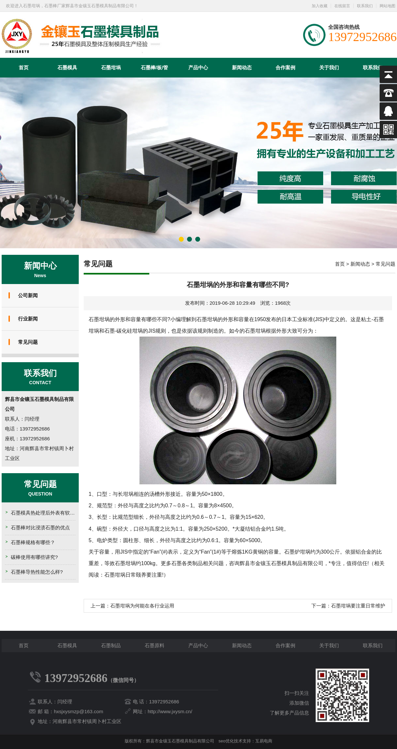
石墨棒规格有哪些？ (33, 542)
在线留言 (342, 6)
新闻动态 (242, 67)
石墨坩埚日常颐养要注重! (133, 575)
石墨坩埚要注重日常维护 (358, 605)
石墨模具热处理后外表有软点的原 (48, 513)
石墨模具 (67, 67)
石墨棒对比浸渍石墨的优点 (40, 527)
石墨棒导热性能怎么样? (37, 572)
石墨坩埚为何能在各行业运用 (142, 605)
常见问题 (28, 342)
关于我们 (329, 67)
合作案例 (285, 67)
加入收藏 (319, 6)
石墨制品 (111, 645)
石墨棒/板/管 (154, 67)
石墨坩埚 (111, 67)
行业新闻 (28, 318)
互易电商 (263, 740)
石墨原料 (154, 645)
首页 (24, 67)
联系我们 (365, 6)
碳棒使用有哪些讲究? (34, 557)
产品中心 (198, 67)
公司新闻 (28, 295)
